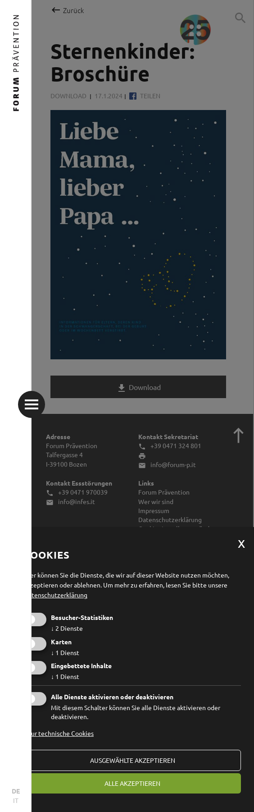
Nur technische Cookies (60, 733)
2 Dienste (67, 628)
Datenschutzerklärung (55, 595)
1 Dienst (65, 652)
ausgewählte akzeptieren (132, 760)
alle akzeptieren (132, 783)
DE (16, 791)
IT (15, 800)
